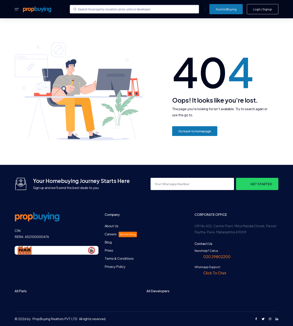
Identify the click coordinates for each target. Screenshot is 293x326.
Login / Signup (262, 9)
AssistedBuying (226, 9)
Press (109, 250)
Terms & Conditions (119, 258)
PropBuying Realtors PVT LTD (54, 319)
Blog (108, 242)
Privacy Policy (115, 266)
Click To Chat (214, 273)
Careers (121, 234)
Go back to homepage (194, 131)
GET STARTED (261, 184)
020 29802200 (217, 256)
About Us (111, 226)
